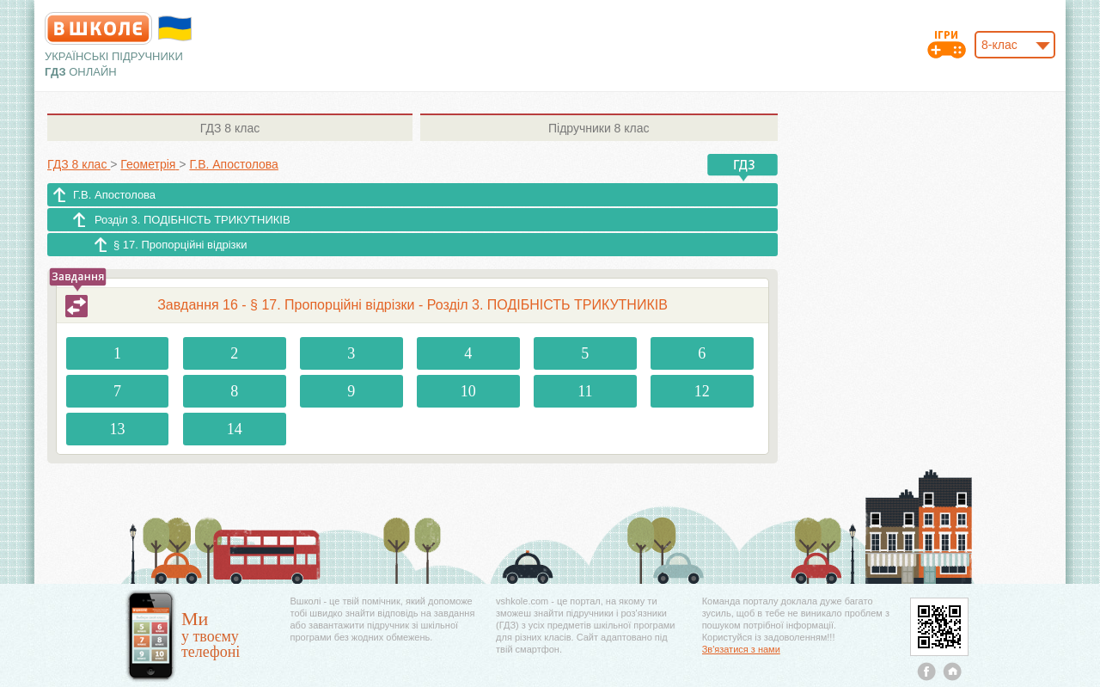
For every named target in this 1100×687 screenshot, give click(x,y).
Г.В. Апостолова (114, 194)
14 (234, 429)
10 (468, 391)
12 (702, 391)
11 (585, 391)
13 (117, 429)
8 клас (230, 128)
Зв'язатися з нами (741, 649)
